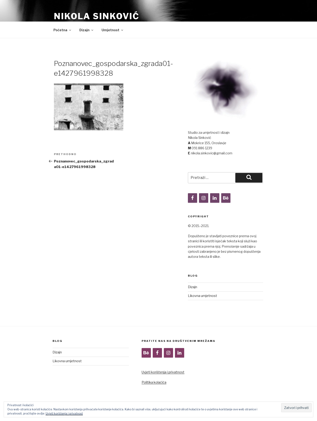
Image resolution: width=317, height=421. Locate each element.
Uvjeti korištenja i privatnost (163, 372)
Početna (62, 30)
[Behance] (225, 198)
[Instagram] (203, 198)
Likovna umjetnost (202, 296)
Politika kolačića (154, 382)
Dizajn (86, 30)
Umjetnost (113, 30)
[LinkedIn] (214, 198)
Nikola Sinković (96, 16)
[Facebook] (192, 198)
